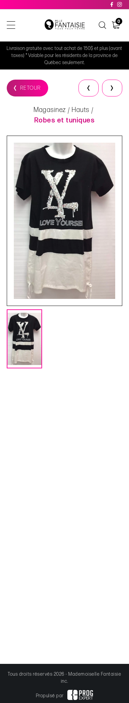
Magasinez (50, 110)
